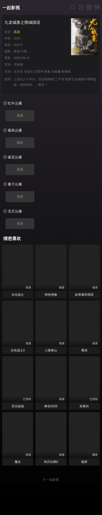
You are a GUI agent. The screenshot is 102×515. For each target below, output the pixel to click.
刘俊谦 (56, 71)
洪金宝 (28, 71)
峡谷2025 (51, 406)
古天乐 (18, 71)
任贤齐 (38, 71)
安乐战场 (18, 406)
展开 (43, 84)
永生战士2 (18, 350)
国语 (20, 142)
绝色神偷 (51, 294)
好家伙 (84, 406)
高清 (20, 115)
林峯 (47, 71)
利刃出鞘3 (51, 462)
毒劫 (84, 350)
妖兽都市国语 (84, 294)
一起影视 (11, 7)
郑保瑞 (18, 64)
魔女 (18, 462)
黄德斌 (66, 71)
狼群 (84, 462)
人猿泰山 (51, 350)
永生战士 (18, 294)
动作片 (18, 45)
